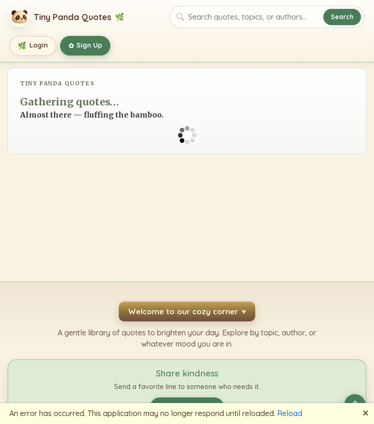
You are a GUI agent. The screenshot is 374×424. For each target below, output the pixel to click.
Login (33, 46)
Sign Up (85, 45)
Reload (289, 413)
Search (342, 17)
